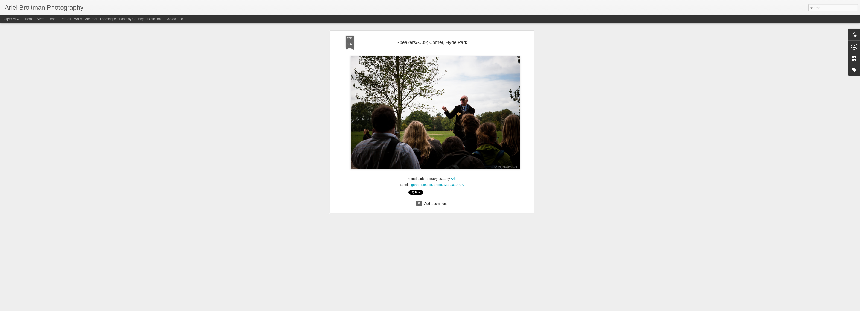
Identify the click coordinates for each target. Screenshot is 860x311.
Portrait (66, 19)
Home (29, 19)
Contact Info (174, 19)
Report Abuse (514, 308)
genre (415, 73)
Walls (78, 19)
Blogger (500, 308)
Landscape (108, 19)
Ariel (454, 67)
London (426, 73)
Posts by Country (131, 19)
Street (41, 19)
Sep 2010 (451, 73)
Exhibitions (155, 19)
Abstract (91, 19)
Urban (53, 19)
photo (438, 73)
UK (461, 73)
